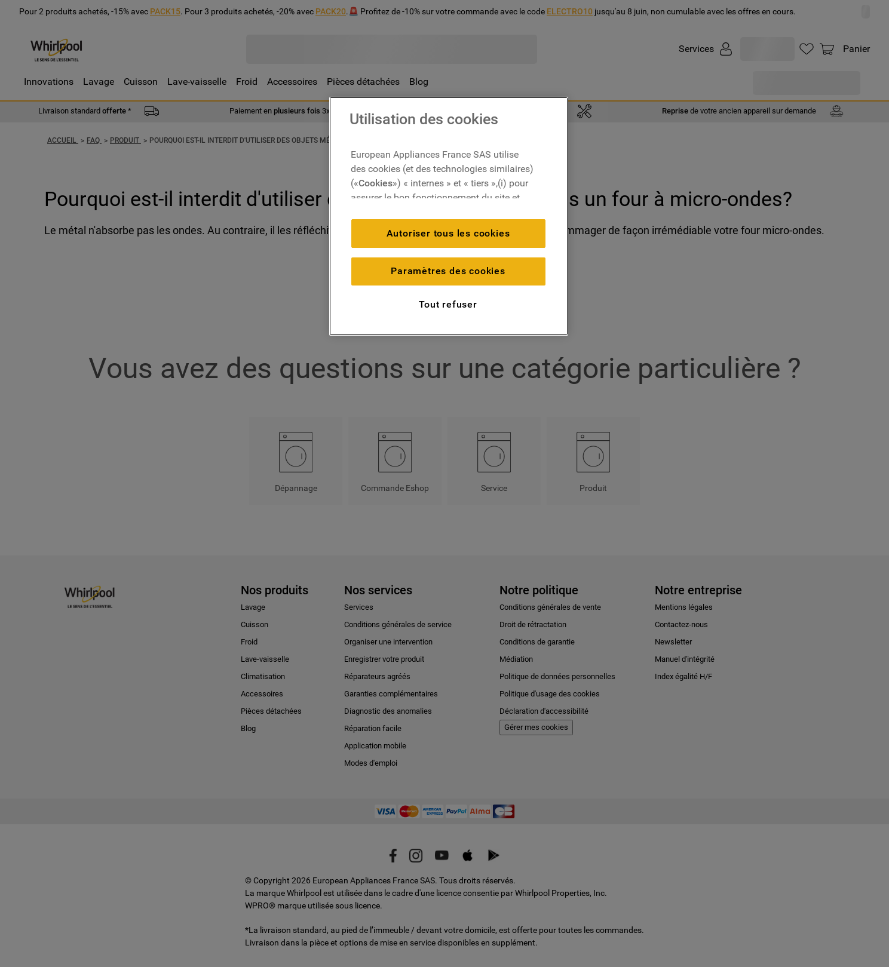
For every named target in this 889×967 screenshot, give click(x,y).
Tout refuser (448, 304)
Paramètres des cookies (448, 271)
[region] (448, 216)
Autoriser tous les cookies (448, 233)
